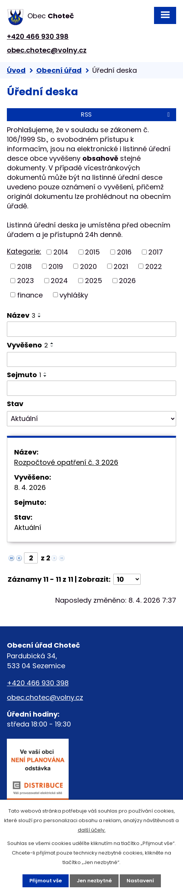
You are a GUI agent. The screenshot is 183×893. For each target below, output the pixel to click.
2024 (59, 280)
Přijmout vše (45, 880)
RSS (126, 114)
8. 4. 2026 (30, 487)
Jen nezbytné (94, 880)
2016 (124, 252)
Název (21, 315)
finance (30, 294)
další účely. (92, 830)
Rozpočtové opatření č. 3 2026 (66, 462)
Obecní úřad (59, 70)
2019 (55, 266)
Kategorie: (24, 251)
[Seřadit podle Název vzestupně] (39, 313)
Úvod (16, 70)
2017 (155, 252)
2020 (88, 266)
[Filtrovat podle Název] (91, 329)
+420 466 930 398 (38, 36)
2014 (60, 252)
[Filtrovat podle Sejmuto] (91, 388)
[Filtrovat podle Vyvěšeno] (91, 359)
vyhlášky (73, 294)
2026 (127, 280)
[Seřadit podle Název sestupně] (39, 316)
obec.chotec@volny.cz (47, 50)
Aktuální (27, 527)
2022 (153, 266)
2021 (121, 266)
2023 (25, 280)
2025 (93, 280)
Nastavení (140, 880)
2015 (92, 252)
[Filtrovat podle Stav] (91, 418)
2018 (24, 266)
